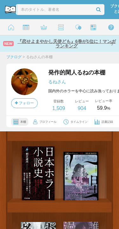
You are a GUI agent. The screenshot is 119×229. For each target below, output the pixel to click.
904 (82, 108)
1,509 (58, 108)
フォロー (24, 103)
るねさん (57, 81)
